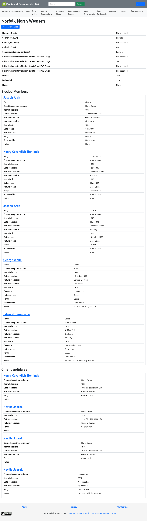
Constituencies (17, 11)
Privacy (73, 506)
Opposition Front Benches (74, 12)
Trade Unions (34, 12)
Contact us (122, 506)
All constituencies (10, 27)
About (24, 506)
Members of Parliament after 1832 (20, 4)
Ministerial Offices (60, 12)
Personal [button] (113, 11)
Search (80, 4)
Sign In (140, 4)
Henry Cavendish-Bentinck (21, 151)
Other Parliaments (102, 12)
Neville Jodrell (13, 407)
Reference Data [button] (137, 11)
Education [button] (124, 11)
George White (12, 260)
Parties (27, 11)
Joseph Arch (11, 97)
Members (6, 11)
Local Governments (89, 12)
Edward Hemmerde (16, 314)
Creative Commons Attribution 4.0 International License (92, 513)
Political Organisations (46, 12)
